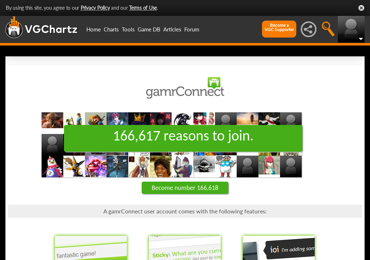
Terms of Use (143, 8)
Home (93, 29)
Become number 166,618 (185, 188)
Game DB (149, 29)
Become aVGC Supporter (279, 27)
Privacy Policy (95, 8)
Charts (111, 29)
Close (361, 8)
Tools (128, 29)
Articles (172, 29)
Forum (191, 29)
